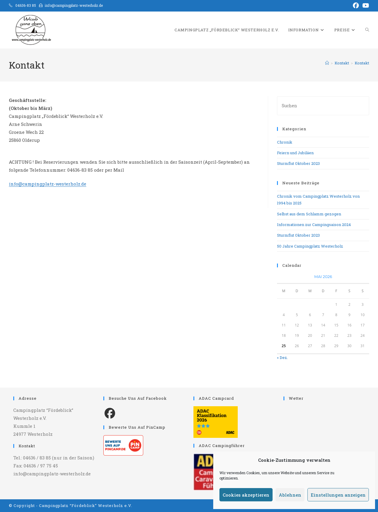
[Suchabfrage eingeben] (323, 105)
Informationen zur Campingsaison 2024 (314, 224)
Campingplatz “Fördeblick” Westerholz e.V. (85, 505)
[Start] (327, 63)
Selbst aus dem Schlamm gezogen (309, 214)
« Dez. (282, 357)
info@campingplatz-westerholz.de (47, 184)
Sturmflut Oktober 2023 (298, 163)
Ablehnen (290, 495)
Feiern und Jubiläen (295, 152)
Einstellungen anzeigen (338, 495)
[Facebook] (109, 412)
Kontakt (362, 63)
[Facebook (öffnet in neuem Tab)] (356, 6)
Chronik (284, 142)
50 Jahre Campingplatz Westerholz (310, 246)
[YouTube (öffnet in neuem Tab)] (365, 6)
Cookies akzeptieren (246, 495)
